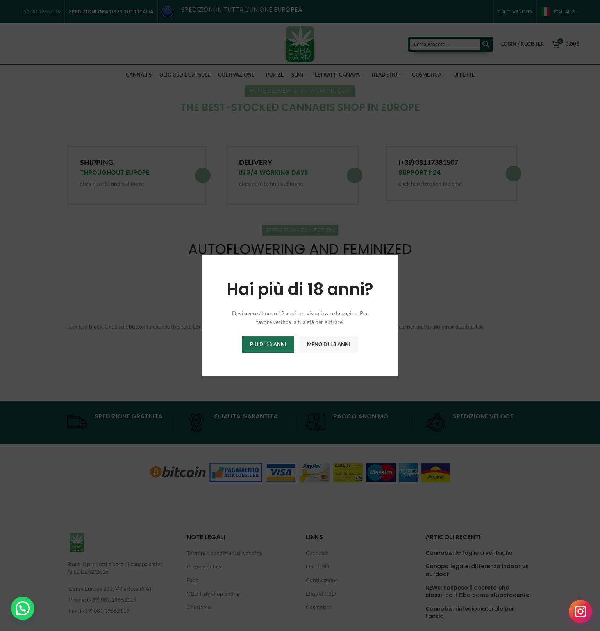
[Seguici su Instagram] (580, 611)
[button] (22, 608)
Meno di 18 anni (328, 344)
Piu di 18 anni (268, 344)
